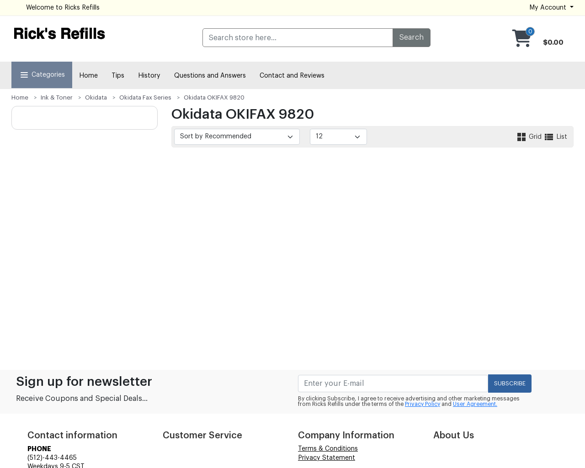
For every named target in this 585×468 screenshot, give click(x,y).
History (149, 76)
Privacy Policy (422, 404)
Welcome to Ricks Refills (63, 8)
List (555, 137)
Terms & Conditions (328, 449)
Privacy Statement (326, 458)
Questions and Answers (210, 76)
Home (88, 76)
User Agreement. (475, 404)
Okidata (96, 97)
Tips (118, 76)
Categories (42, 75)
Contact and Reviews (292, 76)
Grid (529, 137)
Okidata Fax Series (145, 97)
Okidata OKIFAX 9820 (214, 97)
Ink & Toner (57, 97)
